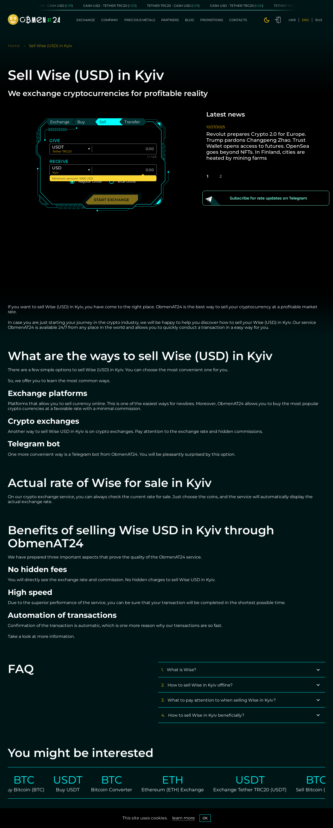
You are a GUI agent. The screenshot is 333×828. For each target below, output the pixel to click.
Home (14, 45)
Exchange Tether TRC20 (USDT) (255, 789)
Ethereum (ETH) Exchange (178, 789)
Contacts (238, 20)
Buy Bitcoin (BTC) (29, 789)
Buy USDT (73, 789)
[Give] (124, 149)
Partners (170, 20)
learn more (183, 818)
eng (305, 20)
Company (109, 20)
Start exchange (111, 199)
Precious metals (139, 20)
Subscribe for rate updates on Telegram (268, 198)
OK (205, 818)
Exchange (85, 20)
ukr (292, 20)
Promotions (211, 20)
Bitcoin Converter (116, 789)
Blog (189, 20)
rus (318, 20)
